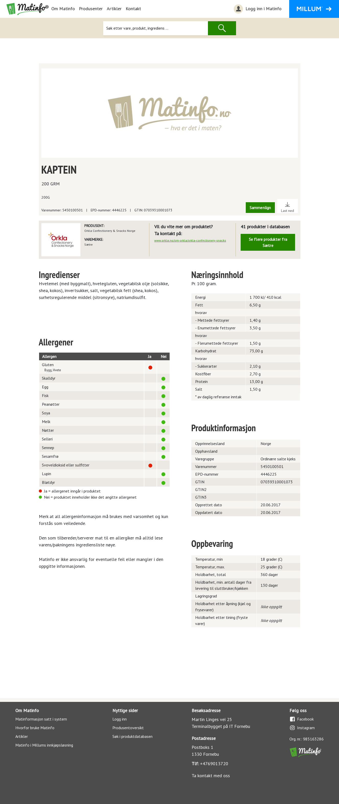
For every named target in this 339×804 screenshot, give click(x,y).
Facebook (301, 719)
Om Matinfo (63, 8)
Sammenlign (260, 207)
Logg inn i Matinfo (257, 9)
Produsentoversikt (128, 727)
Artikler (114, 8)
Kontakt (133, 8)
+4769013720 (214, 763)
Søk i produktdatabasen (132, 736)
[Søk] (155, 28)
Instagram (302, 728)
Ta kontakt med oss (211, 775)
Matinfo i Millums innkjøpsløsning (44, 745)
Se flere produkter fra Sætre (268, 242)
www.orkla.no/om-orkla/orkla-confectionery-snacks (190, 240)
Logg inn (119, 719)
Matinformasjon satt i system (41, 719)
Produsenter (91, 8)
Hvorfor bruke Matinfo (34, 727)
